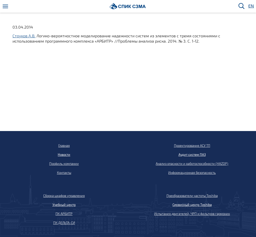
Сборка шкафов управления (64, 196)
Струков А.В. (24, 35)
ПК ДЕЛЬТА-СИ (64, 223)
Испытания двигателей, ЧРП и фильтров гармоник (192, 214)
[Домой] (128, 6)
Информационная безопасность (192, 173)
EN (250, 6)
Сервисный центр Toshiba (192, 205)
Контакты (64, 173)
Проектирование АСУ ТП (192, 146)
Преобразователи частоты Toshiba (192, 196)
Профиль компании (64, 164)
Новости (64, 155)
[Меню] (5, 6)
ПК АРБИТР (64, 214)
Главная (64, 146)
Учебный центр (64, 205)
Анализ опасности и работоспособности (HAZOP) (192, 164)
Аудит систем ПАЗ (192, 155)
